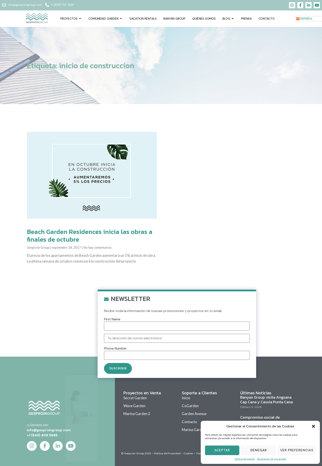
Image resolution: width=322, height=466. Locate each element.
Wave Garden (134, 406)
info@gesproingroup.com (49, 430)
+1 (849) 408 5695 (42, 435)
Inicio (186, 398)
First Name (112, 384)
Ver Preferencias (296, 450)
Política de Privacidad (167, 453)
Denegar (258, 450)
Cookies (188, 453)
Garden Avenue (194, 413)
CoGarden (190, 406)
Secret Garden (135, 398)
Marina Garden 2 (136, 413)
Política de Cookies (245, 458)
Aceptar (222, 450)
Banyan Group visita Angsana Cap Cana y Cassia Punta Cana (266, 399)
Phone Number (115, 413)
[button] (313, 426)
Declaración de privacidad (271, 458)
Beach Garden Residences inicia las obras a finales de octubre (89, 235)
